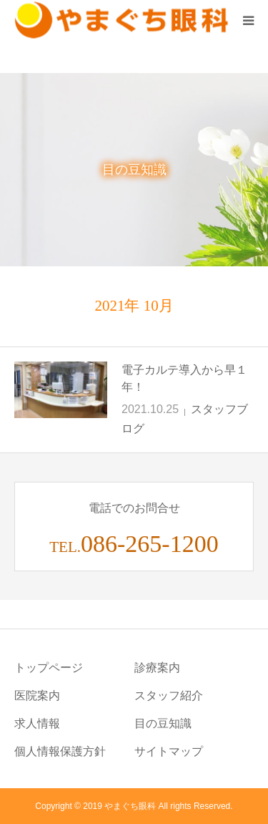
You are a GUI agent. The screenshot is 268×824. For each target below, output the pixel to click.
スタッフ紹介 (168, 695)
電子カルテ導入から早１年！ (184, 378)
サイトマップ (168, 751)
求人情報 (37, 723)
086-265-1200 (150, 543)
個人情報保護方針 (60, 751)
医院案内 (37, 695)
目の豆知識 (163, 723)
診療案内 (157, 667)
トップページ (48, 667)
